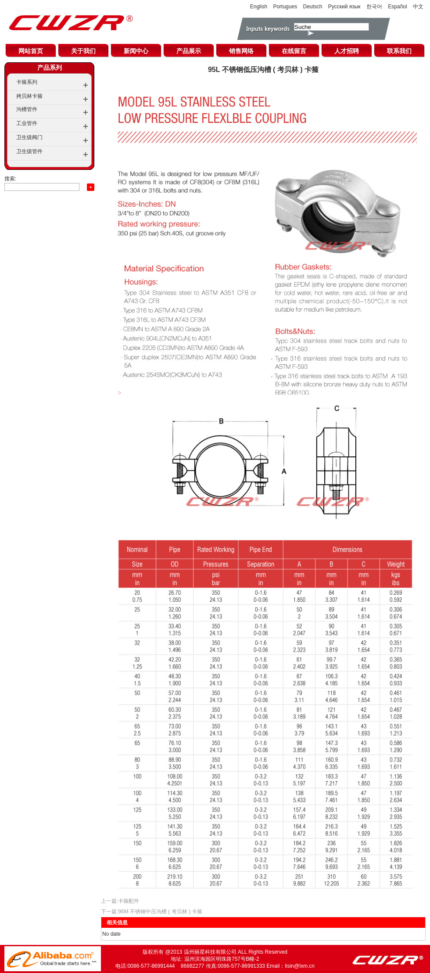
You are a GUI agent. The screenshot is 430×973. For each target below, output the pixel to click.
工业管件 (26, 123)
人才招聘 (346, 50)
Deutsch (312, 7)
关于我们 (83, 50)
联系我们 (399, 50)
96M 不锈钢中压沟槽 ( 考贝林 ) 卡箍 (160, 911)
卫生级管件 (29, 151)
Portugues (285, 7)
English (258, 7)
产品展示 (188, 50)
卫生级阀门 (29, 137)
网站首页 (30, 50)
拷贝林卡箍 (29, 96)
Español (397, 7)
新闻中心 (136, 50)
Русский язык (344, 7)
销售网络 (241, 50)
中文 (418, 7)
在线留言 (294, 50)
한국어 (374, 7)
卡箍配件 (128, 901)
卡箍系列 (26, 82)
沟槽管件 (26, 109)
